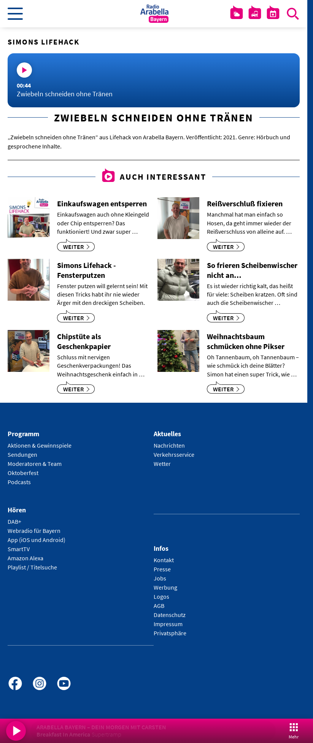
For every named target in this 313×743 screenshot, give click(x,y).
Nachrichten (169, 445)
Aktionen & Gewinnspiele (39, 445)
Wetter (162, 463)
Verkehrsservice (174, 454)
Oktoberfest (23, 473)
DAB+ (14, 521)
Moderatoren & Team (35, 463)
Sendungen (22, 454)
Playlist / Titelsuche (32, 567)
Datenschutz (170, 615)
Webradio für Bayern (34, 530)
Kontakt (164, 560)
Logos (161, 596)
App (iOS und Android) (36, 540)
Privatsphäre (170, 633)
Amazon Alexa (25, 558)
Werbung (165, 587)
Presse (162, 569)
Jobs (160, 578)
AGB (159, 605)
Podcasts (19, 482)
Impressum (168, 624)
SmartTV (19, 549)
